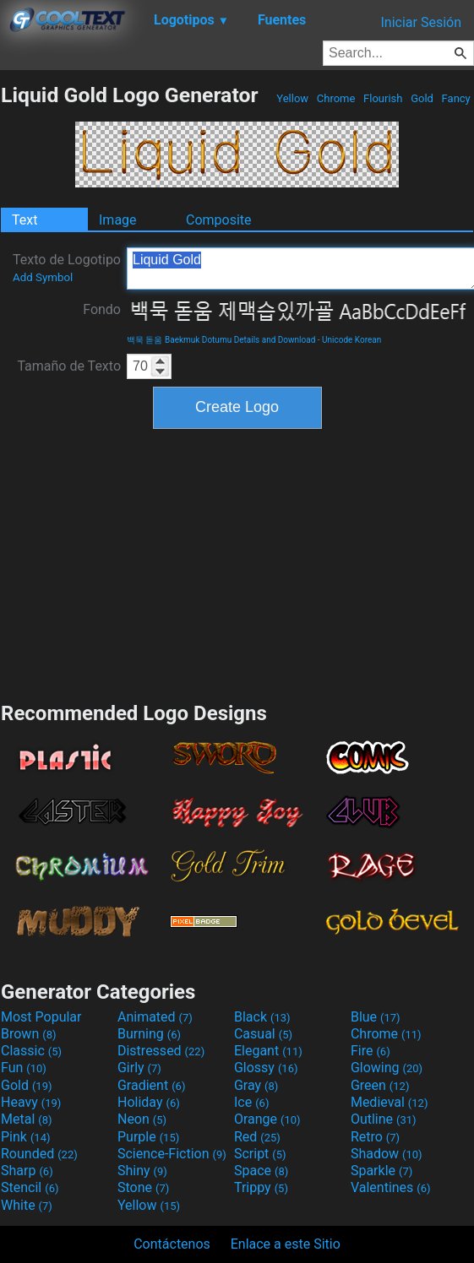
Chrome (336, 98)
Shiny (142, 1171)
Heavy (31, 1102)
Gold (422, 98)
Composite (219, 220)
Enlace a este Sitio (286, 1244)
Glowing (386, 1068)
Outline (384, 1119)
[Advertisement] (237, 563)
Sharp (27, 1171)
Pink (26, 1137)
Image (118, 220)
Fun (23, 1068)
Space (261, 1171)
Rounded (39, 1154)
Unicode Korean (351, 339)
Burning (149, 1034)
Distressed (160, 1051)
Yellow (292, 98)
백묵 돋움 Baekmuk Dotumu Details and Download (221, 339)
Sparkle (381, 1171)
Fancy (456, 98)
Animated (155, 1017)
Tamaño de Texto (69, 366)
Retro (375, 1137)
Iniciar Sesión (420, 22)
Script (260, 1154)
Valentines (391, 1187)
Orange (267, 1119)
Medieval (389, 1102)
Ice (251, 1102)
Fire (370, 1051)
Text (24, 220)
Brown (28, 1034)
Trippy (261, 1187)
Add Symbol (43, 277)
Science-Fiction (171, 1154)
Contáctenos (171, 1244)
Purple (148, 1137)
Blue (375, 1017)
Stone (143, 1187)
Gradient (151, 1085)
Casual (263, 1034)
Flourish (383, 98)
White (26, 1205)
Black (262, 1017)
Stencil (29, 1187)
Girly (139, 1068)
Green (380, 1085)
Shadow (386, 1154)
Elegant (268, 1051)
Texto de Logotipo (67, 268)
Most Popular (41, 1017)
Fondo (102, 309)
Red (257, 1137)
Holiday (148, 1102)
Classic (31, 1051)
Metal (26, 1119)
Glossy (266, 1068)
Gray (256, 1085)
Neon (141, 1119)
